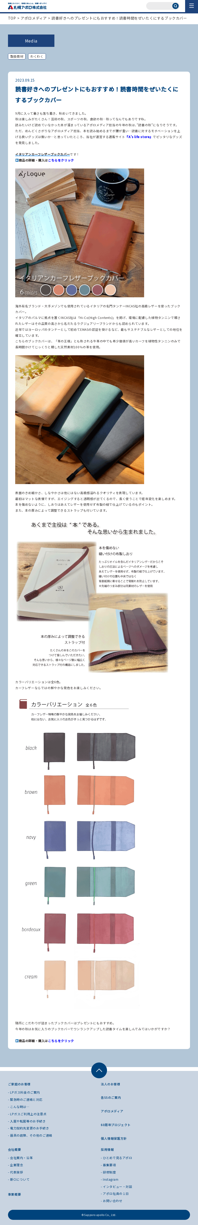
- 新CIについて (18, 1179)
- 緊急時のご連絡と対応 (25, 1099)
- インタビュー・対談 (116, 1186)
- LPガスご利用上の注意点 (27, 1114)
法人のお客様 (110, 1084)
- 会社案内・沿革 (20, 1157)
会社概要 (14, 1149)
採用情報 (107, 1149)
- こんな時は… (18, 1106)
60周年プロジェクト (116, 1124)
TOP (12, 18)
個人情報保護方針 (114, 1138)
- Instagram (110, 1179)
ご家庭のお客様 (19, 1084)
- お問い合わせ (111, 1200)
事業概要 (14, 1194)
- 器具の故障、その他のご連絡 (30, 1135)
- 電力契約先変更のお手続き (28, 1128)
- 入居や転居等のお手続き (27, 1121)
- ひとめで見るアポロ (116, 1157)
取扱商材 (16, 56)
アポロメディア (34, 18)
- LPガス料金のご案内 (24, 1092)
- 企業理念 (15, 1165)
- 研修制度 (108, 1172)
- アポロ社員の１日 (115, 1193)
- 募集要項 (108, 1165)
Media (31, 41)
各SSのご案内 (111, 1097)
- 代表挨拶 (15, 1172)
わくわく (36, 56)
